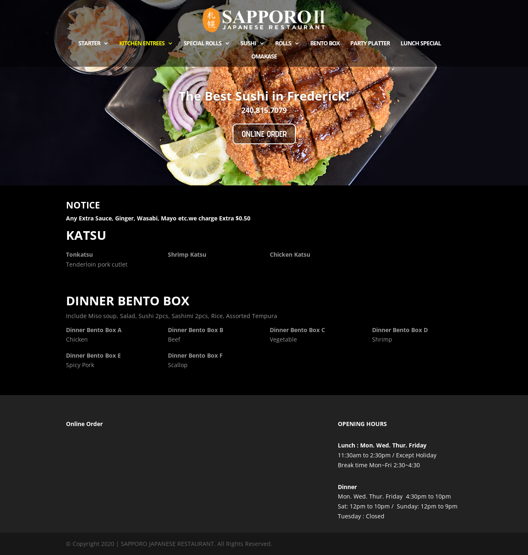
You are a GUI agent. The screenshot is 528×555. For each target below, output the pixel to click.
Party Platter (370, 43)
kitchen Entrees (142, 43)
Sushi (248, 43)
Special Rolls (203, 43)
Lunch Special (421, 43)
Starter (89, 43)
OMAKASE (264, 57)
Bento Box (324, 43)
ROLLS (283, 43)
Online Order (264, 134)
